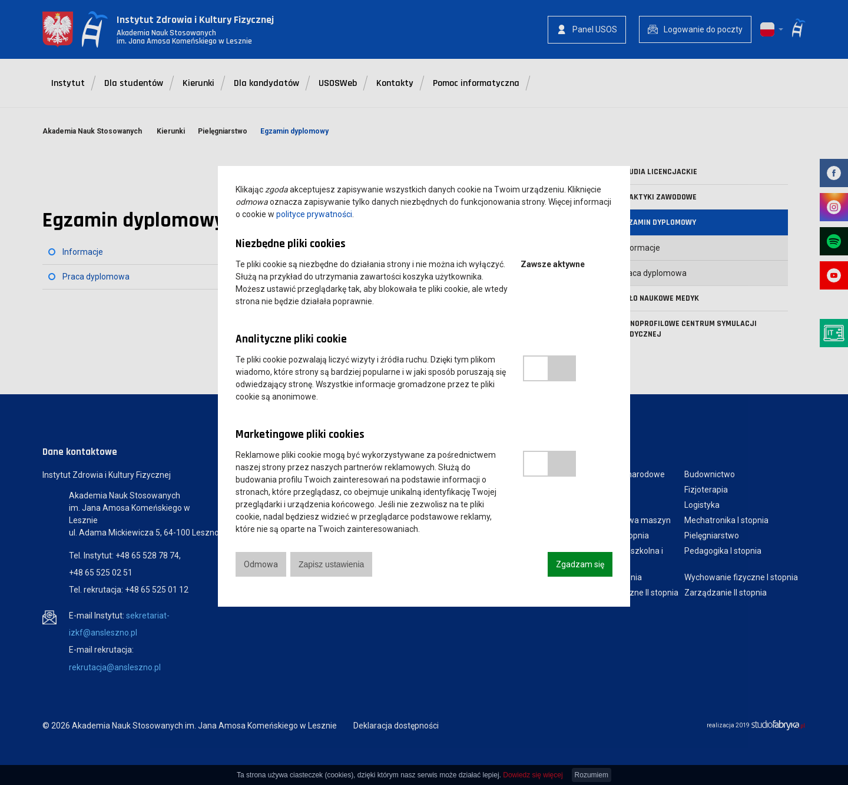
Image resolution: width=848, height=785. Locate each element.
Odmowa (261, 564)
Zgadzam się (580, 564)
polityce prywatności (314, 214)
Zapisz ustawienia (331, 564)
